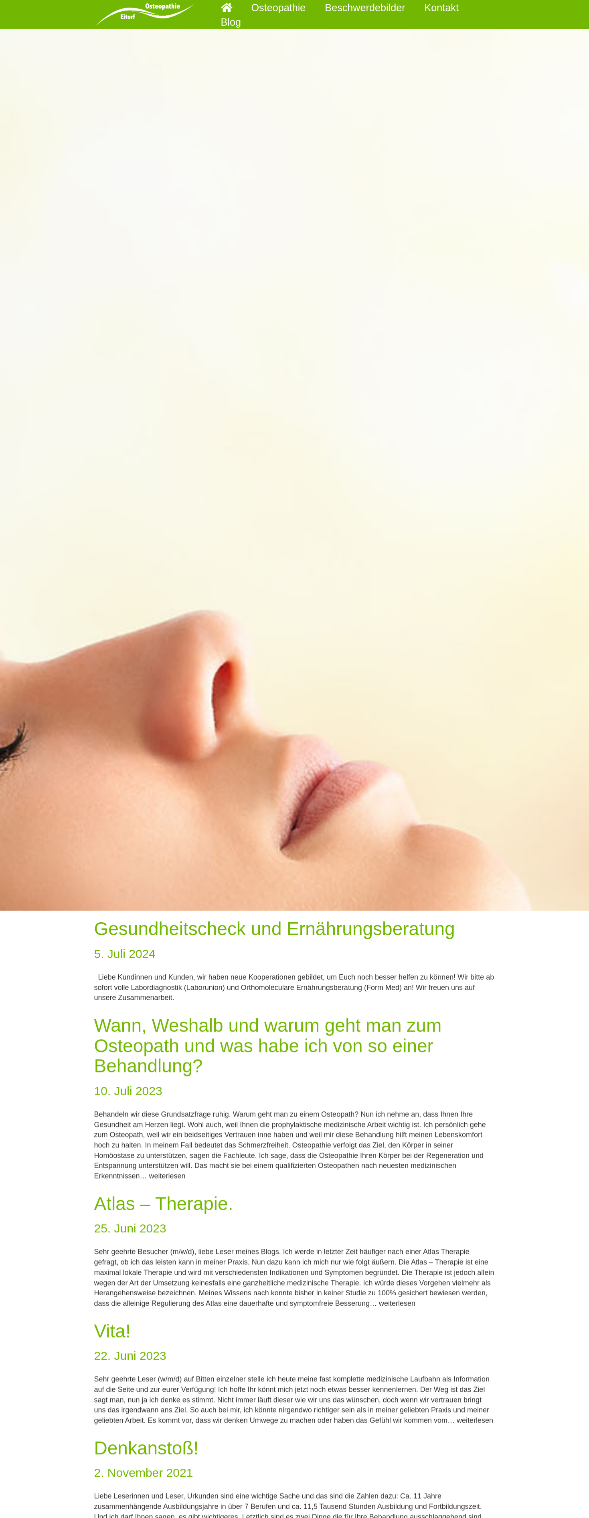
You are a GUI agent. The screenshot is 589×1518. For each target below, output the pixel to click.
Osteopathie (280, 14)
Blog (469, 14)
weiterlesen (167, 1191)
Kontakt (426, 14)
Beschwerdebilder (358, 14)
